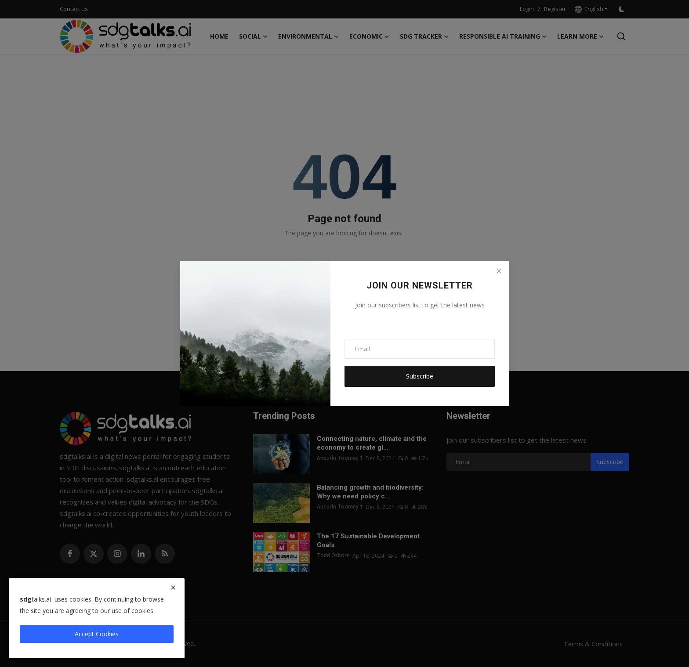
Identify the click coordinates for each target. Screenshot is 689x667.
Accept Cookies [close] (97, 634)
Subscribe (419, 376)
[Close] (498, 271)
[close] (173, 587)
